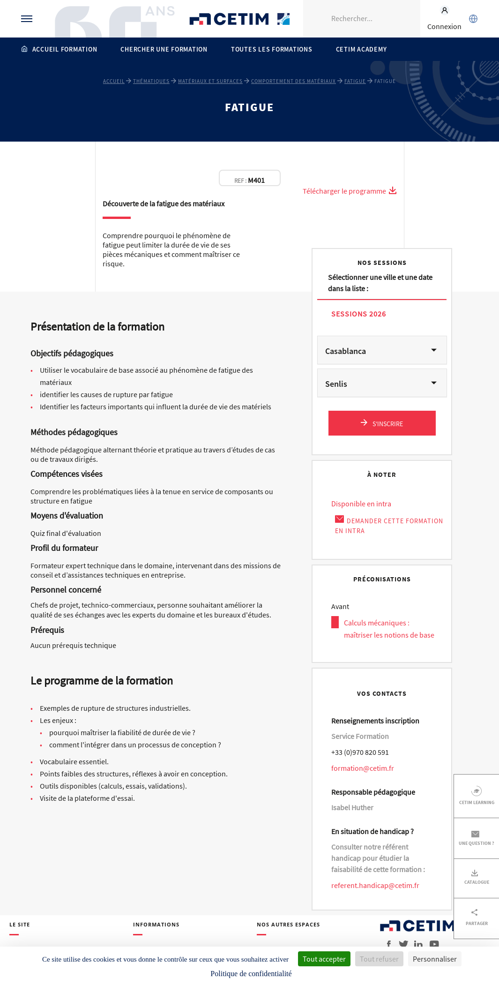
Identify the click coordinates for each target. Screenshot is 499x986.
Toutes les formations (272, 49)
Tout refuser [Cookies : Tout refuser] (379, 958)
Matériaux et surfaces (210, 81)
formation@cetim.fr (362, 768)
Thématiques (151, 81)
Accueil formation (64, 49)
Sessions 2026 (358, 313)
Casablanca (345, 351)
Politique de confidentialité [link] (250, 974)
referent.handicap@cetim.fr (375, 885)
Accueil (114, 81)
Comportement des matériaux (293, 81)
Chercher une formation (164, 49)
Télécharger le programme (350, 191)
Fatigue (355, 81)
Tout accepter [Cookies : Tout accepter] (324, 958)
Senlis (336, 383)
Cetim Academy (361, 49)
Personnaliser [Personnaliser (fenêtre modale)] (435, 958)
